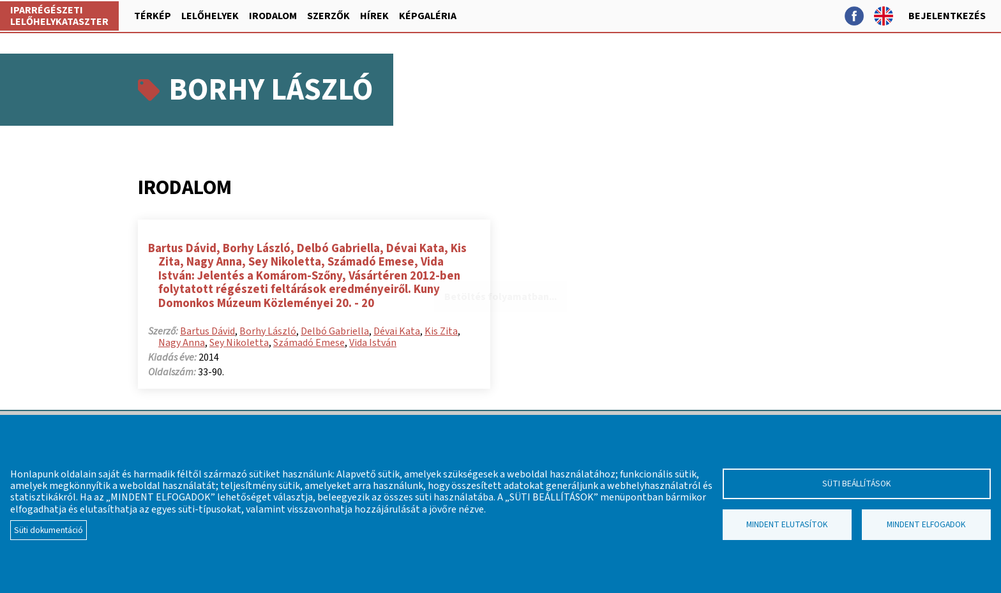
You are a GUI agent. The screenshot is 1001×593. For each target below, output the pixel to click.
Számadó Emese (309, 343)
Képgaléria (427, 16)
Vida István (372, 343)
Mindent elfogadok (926, 524)
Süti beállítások (856, 483)
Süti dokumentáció (48, 530)
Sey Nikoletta (239, 343)
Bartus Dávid (207, 331)
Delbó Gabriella (335, 331)
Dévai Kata (396, 331)
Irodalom (273, 16)
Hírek (374, 16)
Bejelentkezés (947, 16)
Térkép (152, 16)
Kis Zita (441, 331)
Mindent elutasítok (787, 524)
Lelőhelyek (210, 16)
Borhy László (267, 331)
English (883, 16)
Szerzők (328, 16)
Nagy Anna (181, 343)
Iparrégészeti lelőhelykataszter (59, 16)
